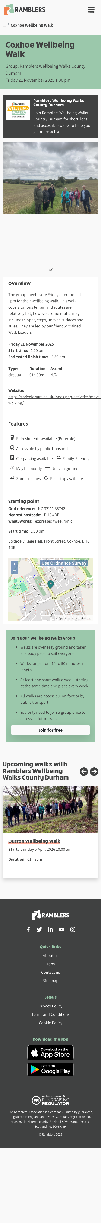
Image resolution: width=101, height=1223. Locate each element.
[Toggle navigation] (91, 10)
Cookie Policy (50, 1022)
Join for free (51, 730)
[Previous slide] (84, 771)
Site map (50, 980)
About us (50, 955)
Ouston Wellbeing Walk (34, 841)
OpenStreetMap (67, 618)
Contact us (50, 972)
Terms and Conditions (50, 1014)
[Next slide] (94, 771)
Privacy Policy (50, 1006)
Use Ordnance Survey (64, 563)
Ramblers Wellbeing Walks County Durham (58, 102)
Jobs (50, 963)
